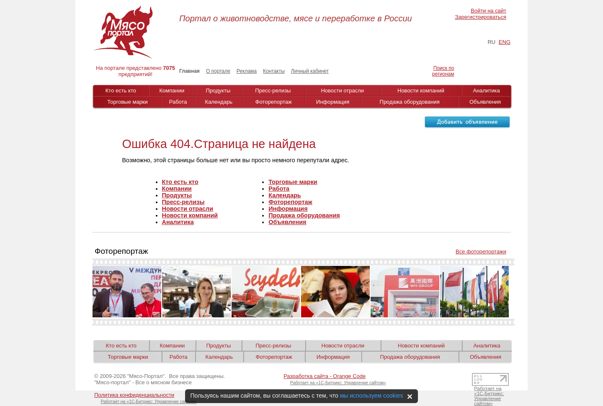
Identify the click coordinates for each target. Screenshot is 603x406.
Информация (333, 102)
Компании (172, 90)
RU (491, 42)
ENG (504, 42)
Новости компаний (420, 90)
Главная (189, 71)
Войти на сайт (488, 11)
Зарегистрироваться (480, 17)
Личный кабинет (310, 71)
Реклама (247, 71)
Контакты (274, 71)
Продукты (218, 90)
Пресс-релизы (273, 90)
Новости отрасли (342, 90)
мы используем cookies (371, 395)
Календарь (219, 102)
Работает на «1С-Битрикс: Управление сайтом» (338, 382)
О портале (218, 71)
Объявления (485, 102)
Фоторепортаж (273, 102)
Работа (178, 102)
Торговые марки (127, 102)
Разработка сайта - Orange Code (324, 376)
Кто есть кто (121, 90)
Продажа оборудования (410, 102)
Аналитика (486, 90)
